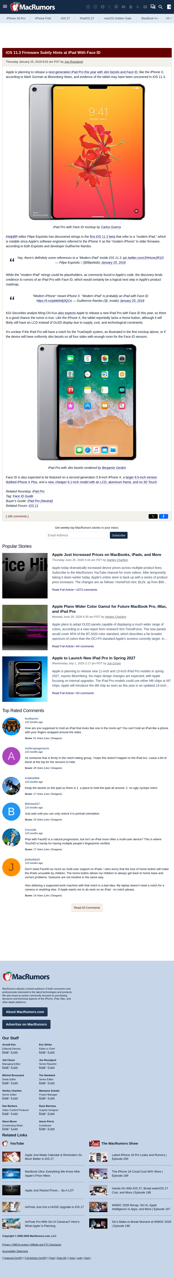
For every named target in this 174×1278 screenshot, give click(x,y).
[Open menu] (5, 7)
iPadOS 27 (87, 18)
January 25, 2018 (113, 260)
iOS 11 (33, 501)
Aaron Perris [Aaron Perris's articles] (46, 1121)
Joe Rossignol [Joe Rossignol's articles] (47, 1060)
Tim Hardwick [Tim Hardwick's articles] (47, 1075)
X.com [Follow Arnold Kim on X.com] (14, 1052)
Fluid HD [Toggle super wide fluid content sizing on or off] (61, 1258)
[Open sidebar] (169, 7)
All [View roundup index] (169, 18)
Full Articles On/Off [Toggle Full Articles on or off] (35, 1258)
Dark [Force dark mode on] (86, 1258)
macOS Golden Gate (117, 18)
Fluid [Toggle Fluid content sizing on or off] (52, 1258)
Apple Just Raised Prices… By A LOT (49, 1190)
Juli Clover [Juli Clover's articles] (8, 1060)
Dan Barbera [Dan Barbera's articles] (9, 1106)
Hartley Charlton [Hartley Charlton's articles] (12, 1090)
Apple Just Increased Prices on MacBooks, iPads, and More (106, 550)
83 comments (85, 688)
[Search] (162, 7)
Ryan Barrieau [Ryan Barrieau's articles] (47, 1106)
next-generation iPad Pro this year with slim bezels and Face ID (93, 72)
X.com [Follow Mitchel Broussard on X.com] (14, 1082)
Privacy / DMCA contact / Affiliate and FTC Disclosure (31, 1244)
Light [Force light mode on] (79, 1258)
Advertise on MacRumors (26, 1024)
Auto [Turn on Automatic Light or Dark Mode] (72, 1258)
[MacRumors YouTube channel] (123, 7)
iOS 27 (65, 18)
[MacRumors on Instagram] (95, 7)
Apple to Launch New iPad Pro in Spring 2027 (93, 653)
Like (47, 733)
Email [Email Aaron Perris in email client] (42, 1128)
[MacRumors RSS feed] (138, 7)
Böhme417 (32, 799)
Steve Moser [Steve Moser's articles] (9, 1121)
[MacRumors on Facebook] (102, 7)
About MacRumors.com (25, 1012)
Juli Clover (114, 658)
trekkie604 (32, 773)
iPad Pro (38, 487)
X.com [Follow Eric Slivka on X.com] (51, 1052)
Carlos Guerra (111, 227)
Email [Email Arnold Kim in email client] (5, 1052)
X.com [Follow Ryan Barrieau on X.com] (51, 1113)
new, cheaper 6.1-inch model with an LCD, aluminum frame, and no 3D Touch (102, 477)
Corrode (30, 825)
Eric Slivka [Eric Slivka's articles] (45, 1044)
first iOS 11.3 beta (102, 236)
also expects (67, 308)
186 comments (17, 511)
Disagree (56, 733)
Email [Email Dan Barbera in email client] (5, 1113)
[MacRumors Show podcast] (88, 7)
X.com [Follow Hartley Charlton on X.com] (14, 1098)
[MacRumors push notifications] (130, 7)
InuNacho (31, 714)
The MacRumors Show (120, 1143)
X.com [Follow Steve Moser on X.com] (14, 1128)
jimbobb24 (32, 855)
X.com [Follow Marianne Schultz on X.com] (51, 1098)
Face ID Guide (23, 491)
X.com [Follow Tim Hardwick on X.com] (51, 1082)
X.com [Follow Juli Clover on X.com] (14, 1067)
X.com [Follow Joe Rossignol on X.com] (51, 1067)
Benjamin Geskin (114, 463)
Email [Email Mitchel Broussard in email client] (5, 1082)
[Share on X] (153, 512)
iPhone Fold (43, 18)
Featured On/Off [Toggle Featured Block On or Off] (13, 1258)
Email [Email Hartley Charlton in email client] (5, 1098)
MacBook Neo (150, 18)
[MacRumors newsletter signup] (145, 7)
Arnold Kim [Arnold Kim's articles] (9, 1044)
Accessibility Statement (15, 1251)
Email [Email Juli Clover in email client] (5, 1067)
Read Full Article (63, 585)
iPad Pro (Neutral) (40, 496)
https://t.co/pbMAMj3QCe (54, 296)
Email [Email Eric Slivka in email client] (42, 1052)
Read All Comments (87, 903)
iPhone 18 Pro (16, 18)
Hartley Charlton (117, 555)
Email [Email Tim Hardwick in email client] (42, 1082)
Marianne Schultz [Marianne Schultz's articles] (49, 1090)
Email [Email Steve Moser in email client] (5, 1128)
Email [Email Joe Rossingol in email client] (42, 1067)
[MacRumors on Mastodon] (116, 7)
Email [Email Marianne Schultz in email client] (42, 1098)
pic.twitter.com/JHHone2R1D (143, 255)
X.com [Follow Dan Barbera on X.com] (14, 1113)
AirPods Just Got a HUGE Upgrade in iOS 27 (54, 1207)
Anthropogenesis (37, 743)
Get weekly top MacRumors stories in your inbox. (87, 523)
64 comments (85, 641)
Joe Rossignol (73, 61)
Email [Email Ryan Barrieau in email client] (42, 1113)
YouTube (17, 1143)
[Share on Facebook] (163, 512)
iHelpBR (11, 236)
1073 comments (86, 585)
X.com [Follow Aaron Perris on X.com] (51, 1128)
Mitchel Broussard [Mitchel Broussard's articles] (13, 1075)
